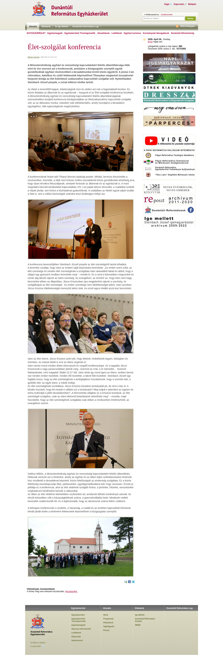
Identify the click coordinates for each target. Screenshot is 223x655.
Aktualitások (103, 33)
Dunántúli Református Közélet (145, 620)
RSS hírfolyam (187, 26)
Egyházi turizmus (132, 33)
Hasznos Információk (81, 629)
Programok (108, 619)
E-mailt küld (35, 646)
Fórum (106, 630)
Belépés (192, 4)
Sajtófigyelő (108, 626)
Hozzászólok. (71, 591)
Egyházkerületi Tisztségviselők (79, 33)
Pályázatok (108, 622)
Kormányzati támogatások (156, 33)
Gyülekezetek (167, 14)
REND (138, 625)
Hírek (105, 615)
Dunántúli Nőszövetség (182, 33)
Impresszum (77, 640)
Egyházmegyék (55, 33)
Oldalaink (46, 26)
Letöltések (117, 33)
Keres (190, 18)
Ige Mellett (140, 615)
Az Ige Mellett (61, 26)
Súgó (166, 4)
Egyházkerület (36, 33)
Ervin (150, 42)
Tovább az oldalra (38, 642)
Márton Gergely (34, 57)
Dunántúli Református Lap (85, 26)
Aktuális (33, 26)
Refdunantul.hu (152, 14)
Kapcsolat (179, 4)
